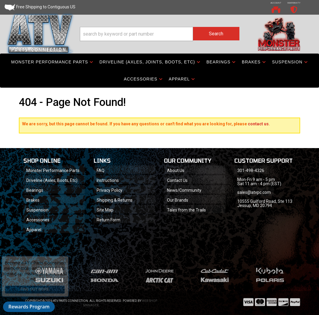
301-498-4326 (250, 170)
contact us (258, 123)
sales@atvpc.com (254, 192)
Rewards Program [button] (28, 306)
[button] (159, 34)
